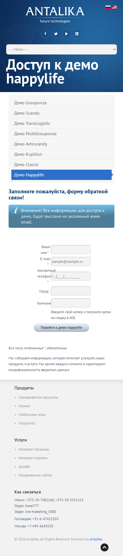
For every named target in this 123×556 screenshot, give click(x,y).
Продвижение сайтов (35, 475)
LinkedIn (76, 33)
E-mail (45, 261)
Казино (24, 406)
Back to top (104, 547)
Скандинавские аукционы (38, 397)
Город (44, 291)
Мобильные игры (32, 414)
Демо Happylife (63, 174)
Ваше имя (45, 249)
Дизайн (24, 466)
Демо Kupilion (28, 154)
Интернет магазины (34, 449)
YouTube (66, 33)
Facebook (45, 33)
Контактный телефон (44, 276)
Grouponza (27, 423)
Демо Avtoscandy (30, 144)
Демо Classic (26, 164)
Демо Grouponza (30, 102)
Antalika (96, 539)
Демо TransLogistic (32, 123)
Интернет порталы (33, 458)
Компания (44, 303)
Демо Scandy (26, 113)
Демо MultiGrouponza (35, 133)
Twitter (55, 33)
